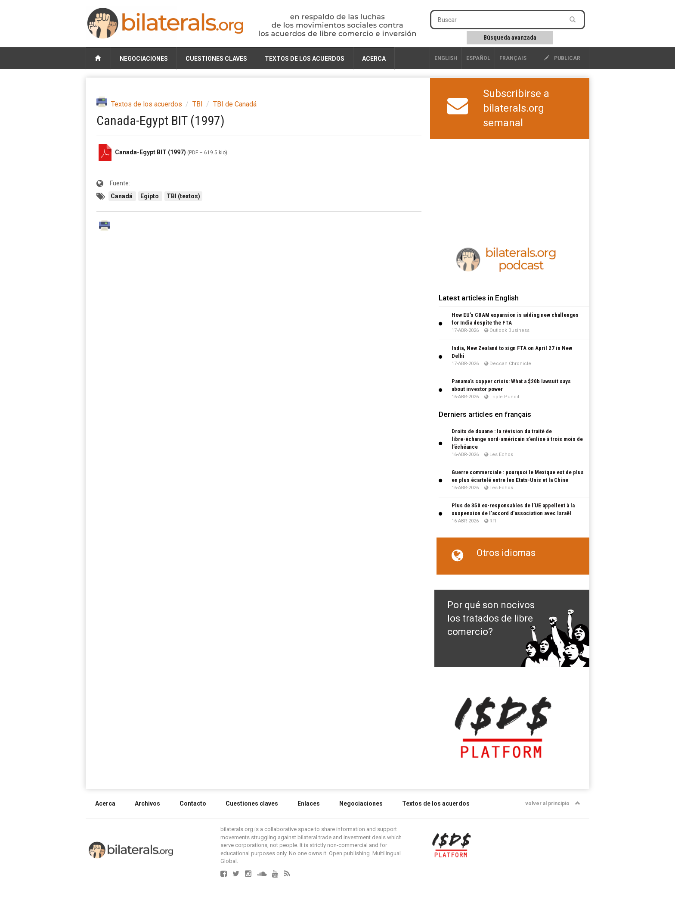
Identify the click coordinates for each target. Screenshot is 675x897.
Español (478, 58)
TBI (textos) (183, 196)
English (445, 58)
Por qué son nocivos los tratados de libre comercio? (491, 619)
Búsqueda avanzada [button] (509, 37)
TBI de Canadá (235, 104)
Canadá (122, 196)
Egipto (150, 196)
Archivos (147, 803)
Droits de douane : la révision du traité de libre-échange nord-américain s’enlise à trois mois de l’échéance (517, 439)
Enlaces (308, 803)
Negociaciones (144, 58)
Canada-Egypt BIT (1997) (150, 152)
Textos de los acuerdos (304, 58)
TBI (197, 104)
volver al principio (552, 803)
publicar (562, 58)
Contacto (193, 803)
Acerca (374, 58)
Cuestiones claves (216, 58)
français (512, 58)
